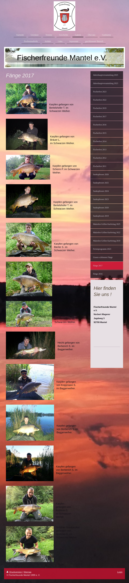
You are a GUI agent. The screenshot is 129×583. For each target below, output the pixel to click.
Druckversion (14, 572)
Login (119, 572)
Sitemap (27, 572)
